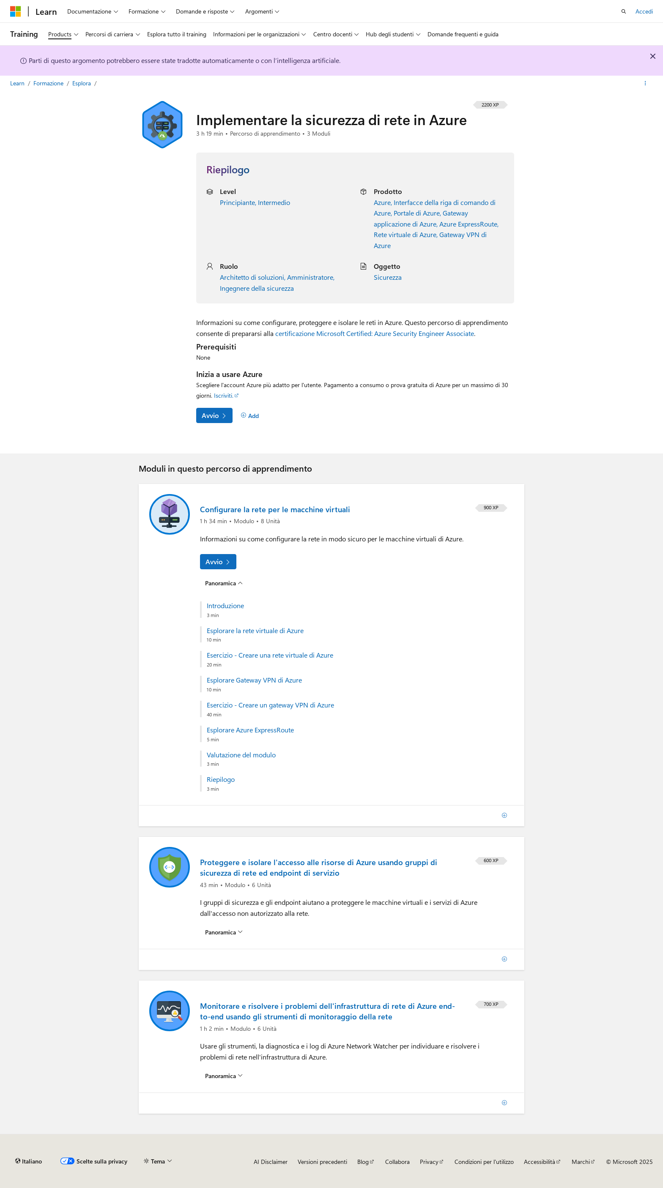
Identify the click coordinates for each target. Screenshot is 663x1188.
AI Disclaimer (271, 1162)
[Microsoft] (15, 11)
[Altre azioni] (645, 83)
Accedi (644, 11)
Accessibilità (539, 1162)
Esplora (82, 83)
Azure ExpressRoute (468, 223)
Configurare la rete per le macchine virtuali (275, 509)
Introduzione (225, 605)
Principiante (237, 202)
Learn (18, 83)
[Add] (249, 415)
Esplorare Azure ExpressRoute (250, 730)
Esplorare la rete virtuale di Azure (255, 630)
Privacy (429, 1162)
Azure (382, 202)
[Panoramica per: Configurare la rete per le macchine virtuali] (224, 583)
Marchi (581, 1162)
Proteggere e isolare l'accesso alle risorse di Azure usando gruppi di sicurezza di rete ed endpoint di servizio (318, 867)
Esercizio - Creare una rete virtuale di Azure (270, 655)
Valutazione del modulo (241, 755)
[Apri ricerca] (623, 11)
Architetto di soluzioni (252, 277)
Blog (363, 1162)
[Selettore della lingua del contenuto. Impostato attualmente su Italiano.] (28, 1161)
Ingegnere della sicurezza (257, 288)
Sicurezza (388, 277)
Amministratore (310, 277)
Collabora (397, 1162)
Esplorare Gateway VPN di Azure (254, 680)
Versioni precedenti (322, 1162)
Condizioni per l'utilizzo (484, 1162)
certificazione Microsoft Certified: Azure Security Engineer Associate (374, 333)
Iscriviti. (223, 395)
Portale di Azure (417, 212)
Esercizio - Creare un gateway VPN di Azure (270, 705)
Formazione (49, 83)
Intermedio (274, 202)
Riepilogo (221, 779)
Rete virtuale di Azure (405, 234)
